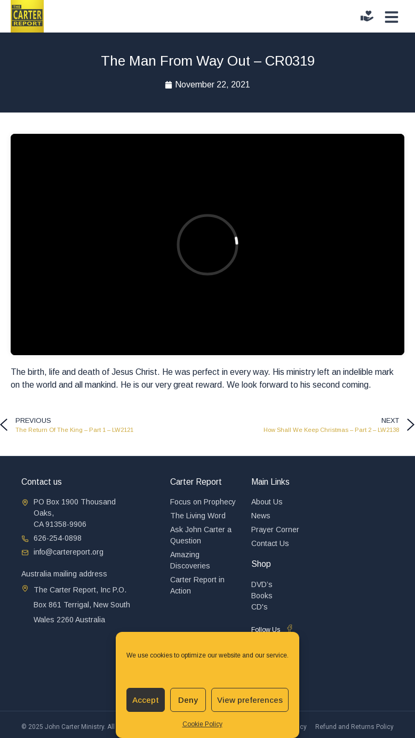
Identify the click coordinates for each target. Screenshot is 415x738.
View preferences (250, 699)
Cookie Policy (202, 724)
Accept (145, 699)
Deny (188, 699)
